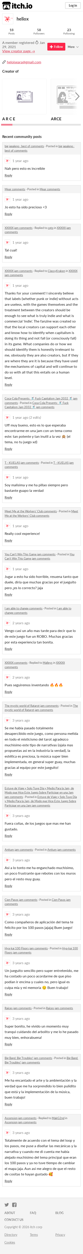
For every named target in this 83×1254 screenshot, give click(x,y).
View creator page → (18, 51)
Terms (34, 1235)
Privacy (60, 1235)
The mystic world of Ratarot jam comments (32, 705)
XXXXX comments (16, 662)
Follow (56, 47)
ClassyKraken (56, 271)
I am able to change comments (23, 608)
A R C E (8, 118)
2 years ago (21, 623)
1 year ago (20, 160)
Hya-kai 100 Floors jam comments (26, 948)
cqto (50, 228)
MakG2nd (58, 1118)
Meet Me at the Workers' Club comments (31, 511)
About (9, 1213)
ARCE (56, 118)
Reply (8, 175)
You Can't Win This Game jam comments (30, 554)
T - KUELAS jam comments (22, 462)
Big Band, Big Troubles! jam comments (28, 1058)
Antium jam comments (19, 849)
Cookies (9, 1242)
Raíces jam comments (18, 1008)
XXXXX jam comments (19, 228)
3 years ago (21, 720)
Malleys (47, 662)
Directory (10, 1235)
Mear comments (15, 189)
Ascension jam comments (21, 1118)
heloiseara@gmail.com (24, 62)
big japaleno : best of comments (24, 146)
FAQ (33, 1213)
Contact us (13, 1220)
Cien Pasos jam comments (21, 899)
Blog (59, 1213)
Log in (73, 5)
